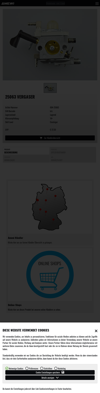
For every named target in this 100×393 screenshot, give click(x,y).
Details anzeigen (50, 377)
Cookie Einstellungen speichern (50, 372)
